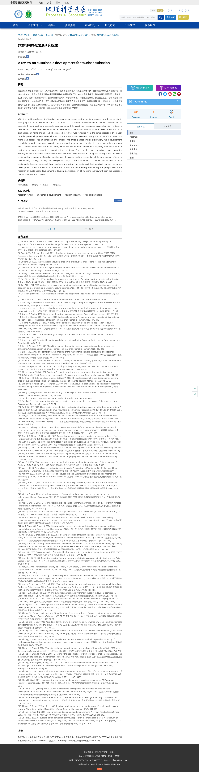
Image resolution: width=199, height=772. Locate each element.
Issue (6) (49, 35)
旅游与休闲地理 (25, 39)
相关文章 (167, 126)
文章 (49, 2)
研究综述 (57, 184)
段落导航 (141, 126)
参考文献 (133, 153)
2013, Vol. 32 (38, 35)
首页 (15, 25)
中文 (160, 10)
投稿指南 (70, 25)
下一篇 (89, 229)
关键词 (132, 141)
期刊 (41, 2)
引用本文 (133, 149)
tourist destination (94, 194)
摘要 (131, 132)
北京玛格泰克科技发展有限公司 (99, 764)
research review (25, 194)
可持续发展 (23, 184)
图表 (58, 2)
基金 (131, 157)
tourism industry (73, 194)
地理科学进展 (24, 35)
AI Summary (140, 88)
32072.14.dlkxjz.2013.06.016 (108, 35)
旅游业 (45, 184)
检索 (66, 2)
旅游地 (35, 184)
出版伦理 (130, 25)
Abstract (133, 137)
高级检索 (171, 17)
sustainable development (49, 194)
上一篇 (51, 229)
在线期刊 (90, 25)
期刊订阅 (110, 25)
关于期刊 (33, 25)
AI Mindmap (168, 88)
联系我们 (150, 25)
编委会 (51, 25)
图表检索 (183, 17)
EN (153, 10)
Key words (134, 145)
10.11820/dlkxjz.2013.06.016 (79, 35)
